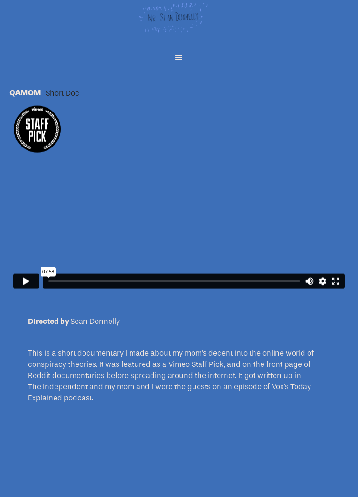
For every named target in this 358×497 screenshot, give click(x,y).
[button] (179, 58)
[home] (179, 23)
